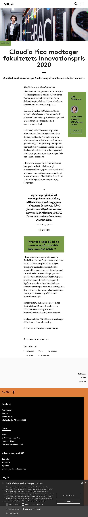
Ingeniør (5, 470)
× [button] (85, 482)
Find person (7, 414)
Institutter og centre (11, 442)
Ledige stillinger (9, 445)
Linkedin (52, 351)
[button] (7, 504)
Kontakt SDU (7, 421)
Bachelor (6, 463)
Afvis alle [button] (69, 501)
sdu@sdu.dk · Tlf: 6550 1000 (14, 424)
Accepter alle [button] (68, 495)
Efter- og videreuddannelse (14, 473)
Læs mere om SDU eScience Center (41, 328)
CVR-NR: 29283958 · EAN (12, 448)
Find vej (5, 417)
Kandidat (6, 466)
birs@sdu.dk (42, 87)
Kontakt (76, 130)
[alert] (44, 498)
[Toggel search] (76, 3)
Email (29, 358)
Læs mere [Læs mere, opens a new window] (42, 501)
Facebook (29, 351)
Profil (4, 439)
